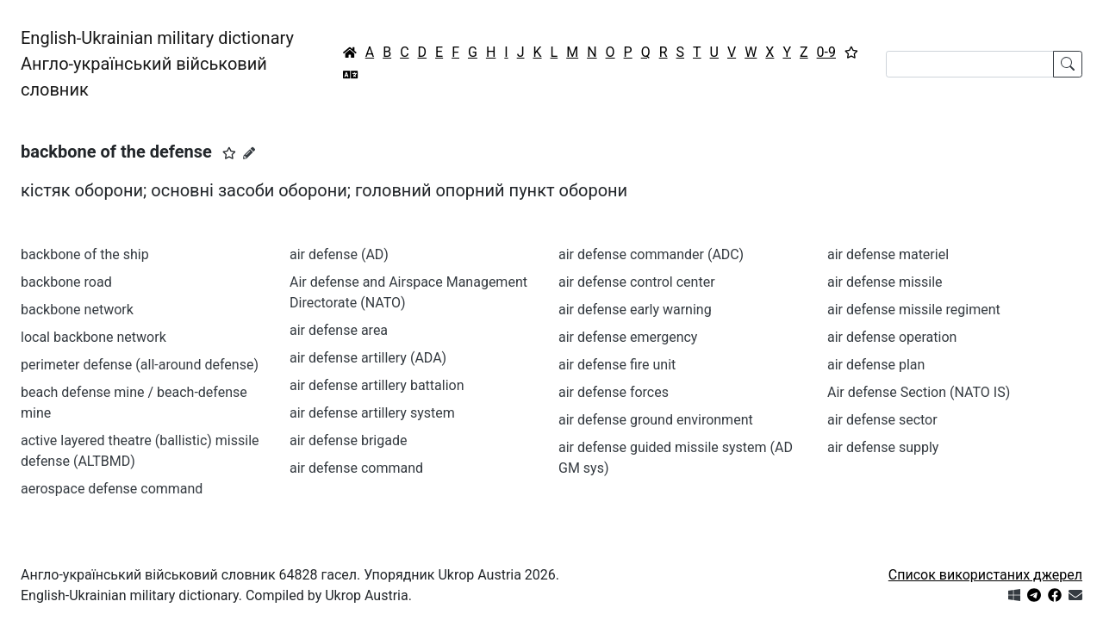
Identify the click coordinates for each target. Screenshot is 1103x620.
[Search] (970, 64)
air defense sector (882, 420)
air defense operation (892, 337)
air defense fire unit (617, 364)
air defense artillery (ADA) (368, 358)
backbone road (66, 282)
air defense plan (876, 364)
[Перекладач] (351, 75)
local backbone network (93, 337)
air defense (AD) (339, 254)
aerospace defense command (112, 488)
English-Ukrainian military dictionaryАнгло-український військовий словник (157, 64)
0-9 (826, 52)
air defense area (339, 330)
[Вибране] (851, 52)
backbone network (77, 309)
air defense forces (613, 392)
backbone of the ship (85, 254)
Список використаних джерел (985, 575)
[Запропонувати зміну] (249, 153)
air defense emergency (627, 337)
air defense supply (882, 447)
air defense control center (636, 282)
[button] (229, 153)
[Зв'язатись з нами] (1075, 595)
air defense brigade (348, 440)
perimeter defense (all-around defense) (140, 364)
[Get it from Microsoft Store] (1014, 595)
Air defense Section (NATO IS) (918, 392)
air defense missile (885, 282)
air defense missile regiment (913, 309)
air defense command (356, 468)
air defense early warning (635, 309)
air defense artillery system (372, 413)
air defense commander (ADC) (651, 254)
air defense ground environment (655, 420)
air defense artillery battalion (377, 385)
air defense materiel (888, 254)
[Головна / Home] (350, 52)
